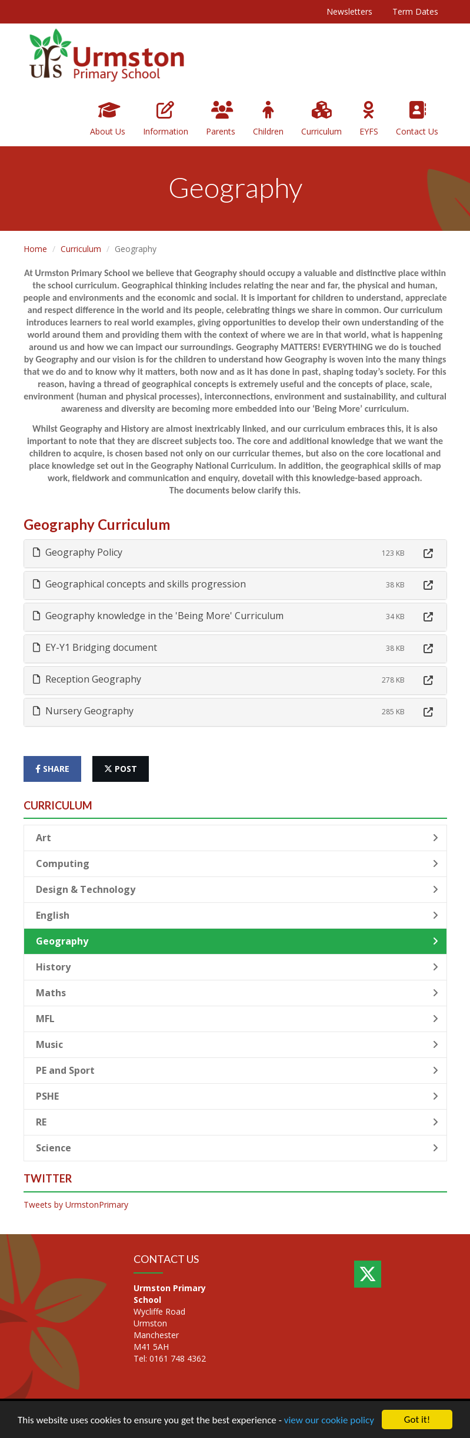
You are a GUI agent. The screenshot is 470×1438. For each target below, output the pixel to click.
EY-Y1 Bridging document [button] (95, 647)
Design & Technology (237, 889)
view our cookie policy (329, 1420)
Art (237, 837)
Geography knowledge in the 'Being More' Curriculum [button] (158, 615)
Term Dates (415, 11)
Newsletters (349, 11)
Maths (237, 992)
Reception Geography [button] (87, 679)
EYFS (368, 119)
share (52, 768)
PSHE (237, 1096)
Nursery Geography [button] (83, 710)
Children (268, 119)
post (120, 768)
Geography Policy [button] (77, 552)
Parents (220, 119)
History (237, 966)
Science (237, 1147)
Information (165, 119)
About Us (107, 119)
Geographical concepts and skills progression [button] (139, 583)
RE (237, 1122)
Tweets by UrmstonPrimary (76, 1204)
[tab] (235, 553)
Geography (237, 941)
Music (237, 1044)
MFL (237, 1018)
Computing (237, 863)
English (237, 915)
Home (35, 248)
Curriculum (321, 119)
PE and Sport (237, 1070)
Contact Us (417, 119)
